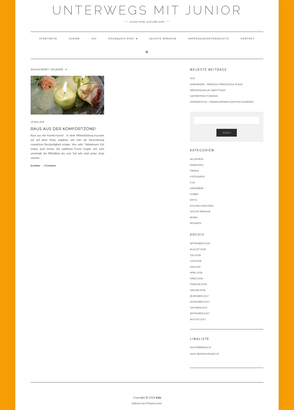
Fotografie (197, 176)
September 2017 (200, 313)
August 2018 (198, 249)
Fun (192, 182)
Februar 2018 (198, 284)
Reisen (194, 217)
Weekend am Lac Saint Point (208, 90)
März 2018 (196, 278)
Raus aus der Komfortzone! (63, 129)
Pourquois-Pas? (123, 38)
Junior (74, 38)
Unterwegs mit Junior (147, 10)
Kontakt (248, 38)
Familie (194, 170)
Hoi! (192, 78)
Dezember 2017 (199, 295)
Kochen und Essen (202, 205)
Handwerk (197, 188)
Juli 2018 (195, 255)
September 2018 (200, 243)
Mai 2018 (195, 266)
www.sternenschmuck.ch (204, 353)
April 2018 (196, 272)
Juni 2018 (195, 260)
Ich (94, 38)
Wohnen (195, 223)
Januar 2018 (197, 290)
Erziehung (197, 164)
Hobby (194, 194)
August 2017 (198, 319)
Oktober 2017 (198, 307)
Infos (193, 199)
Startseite (48, 38)
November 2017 (200, 301)
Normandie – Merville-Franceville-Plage (216, 84)
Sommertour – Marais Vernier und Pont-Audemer (221, 101)
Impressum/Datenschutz (208, 38)
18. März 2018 (37, 121)
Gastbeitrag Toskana (204, 95)
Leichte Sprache (162, 38)
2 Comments (50, 165)
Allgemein (196, 158)
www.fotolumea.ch (200, 347)
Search (226, 132)
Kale (158, 397)
